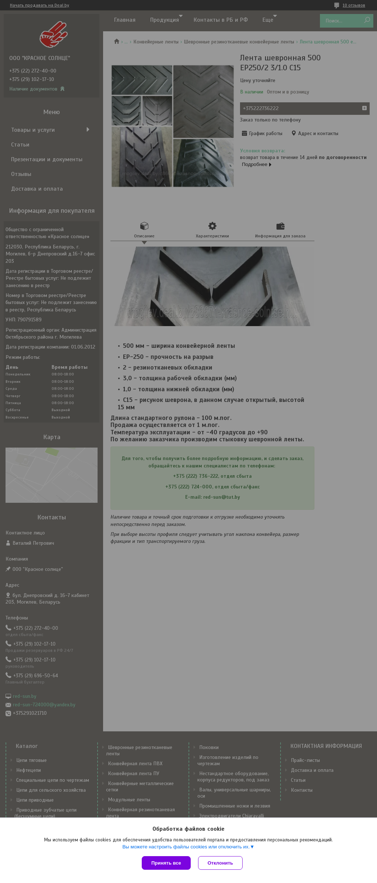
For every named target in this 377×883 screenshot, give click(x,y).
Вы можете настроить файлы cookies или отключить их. (186, 847)
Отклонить (220, 863)
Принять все (166, 863)
